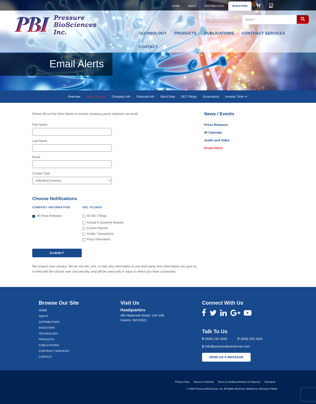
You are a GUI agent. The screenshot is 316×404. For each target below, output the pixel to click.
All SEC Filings (94, 216)
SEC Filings (189, 96)
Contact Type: (41, 173)
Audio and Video (217, 140)
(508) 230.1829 (251, 339)
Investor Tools (236, 96)
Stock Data (167, 96)
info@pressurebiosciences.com (227, 346)
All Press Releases (47, 216)
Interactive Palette (267, 388)
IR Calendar (213, 132)
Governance (211, 96)
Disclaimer (270, 382)
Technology (153, 33)
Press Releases (216, 124)
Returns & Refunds (204, 382)
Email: (36, 157)
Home (176, 6)
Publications (219, 33)
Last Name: (40, 141)
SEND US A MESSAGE (226, 357)
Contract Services (263, 33)
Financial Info (145, 96)
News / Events (96, 96)
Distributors (214, 6)
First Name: (40, 124)
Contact (148, 47)
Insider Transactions (98, 234)
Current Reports (95, 228)
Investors (240, 6)
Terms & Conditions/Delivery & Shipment (239, 382)
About (192, 6)
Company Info (121, 96)
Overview (74, 96)
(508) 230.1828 (216, 339)
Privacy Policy (182, 382)
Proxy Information (96, 239)
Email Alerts (213, 148)
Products (186, 33)
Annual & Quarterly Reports (102, 222)
